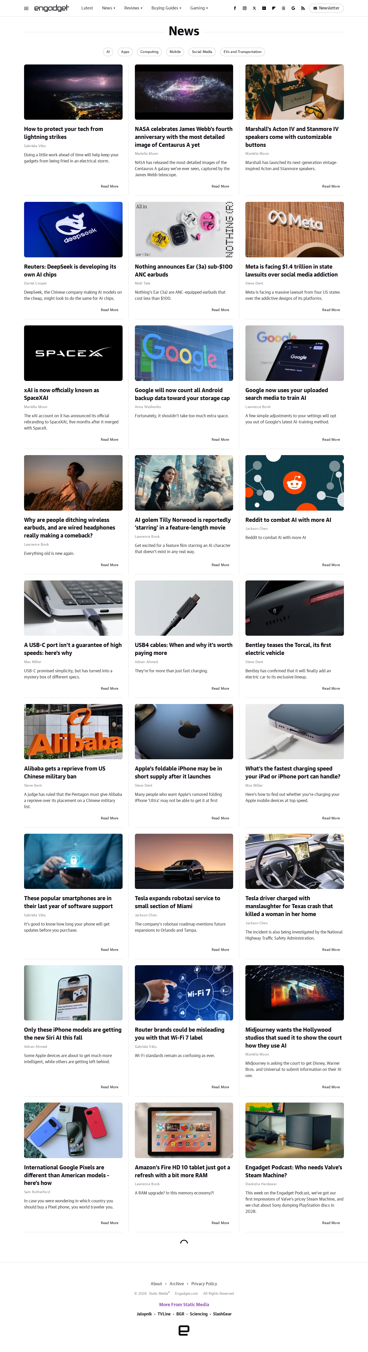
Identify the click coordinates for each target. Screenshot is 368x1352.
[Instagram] (244, 8)
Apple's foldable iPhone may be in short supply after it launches (178, 772)
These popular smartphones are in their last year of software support (68, 902)
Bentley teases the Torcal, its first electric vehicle (288, 649)
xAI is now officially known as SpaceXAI (61, 394)
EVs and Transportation (243, 52)
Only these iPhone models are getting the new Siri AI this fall (73, 1034)
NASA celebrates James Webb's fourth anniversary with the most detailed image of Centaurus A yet (184, 137)
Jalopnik (144, 1314)
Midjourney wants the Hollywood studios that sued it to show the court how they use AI (293, 1038)
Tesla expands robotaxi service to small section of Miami (177, 902)
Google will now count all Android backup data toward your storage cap (182, 394)
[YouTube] (264, 8)
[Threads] (283, 8)
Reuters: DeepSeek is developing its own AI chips (70, 271)
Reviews (131, 8)
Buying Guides (164, 8)
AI (108, 52)
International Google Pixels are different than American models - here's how (66, 1175)
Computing (149, 52)
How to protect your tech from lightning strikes (63, 133)
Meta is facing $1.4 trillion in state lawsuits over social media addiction (291, 271)
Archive (176, 1284)
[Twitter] (254, 8)
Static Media (158, 1293)
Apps (125, 52)
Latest (87, 8)
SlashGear (222, 1314)
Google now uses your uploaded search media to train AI (286, 394)
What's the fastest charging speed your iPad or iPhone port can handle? (292, 772)
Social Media (202, 52)
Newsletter (326, 8)
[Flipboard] (274, 8)
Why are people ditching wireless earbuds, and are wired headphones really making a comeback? (69, 528)
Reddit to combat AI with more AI (288, 520)
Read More (109, 186)
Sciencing (199, 1314)
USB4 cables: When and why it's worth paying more (184, 649)
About (156, 1284)
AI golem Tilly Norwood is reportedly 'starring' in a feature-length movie (183, 524)
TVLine (164, 1314)
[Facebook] (235, 8)
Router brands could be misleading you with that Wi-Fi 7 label (179, 1034)
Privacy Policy (204, 1284)
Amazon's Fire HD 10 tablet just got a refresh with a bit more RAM (182, 1171)
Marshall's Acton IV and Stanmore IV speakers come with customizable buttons (292, 137)
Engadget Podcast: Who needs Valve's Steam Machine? (293, 1171)
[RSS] (303, 8)
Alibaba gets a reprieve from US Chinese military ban (64, 772)
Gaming (197, 8)
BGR (180, 1314)
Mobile (175, 52)
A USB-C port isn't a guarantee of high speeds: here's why (73, 649)
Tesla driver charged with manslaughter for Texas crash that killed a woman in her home (289, 906)
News (107, 8)
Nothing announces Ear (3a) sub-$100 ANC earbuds (184, 271)
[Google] (293, 8)
